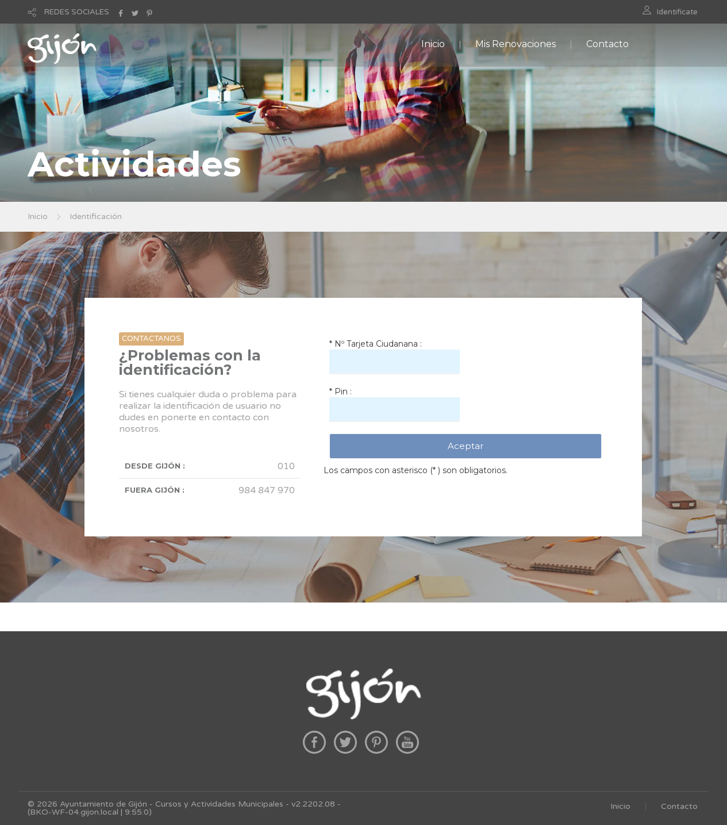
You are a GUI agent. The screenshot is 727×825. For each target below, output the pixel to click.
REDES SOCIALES (76, 12)
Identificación (96, 216)
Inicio (433, 44)
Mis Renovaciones (515, 44)
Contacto (607, 44)
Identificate (677, 12)
